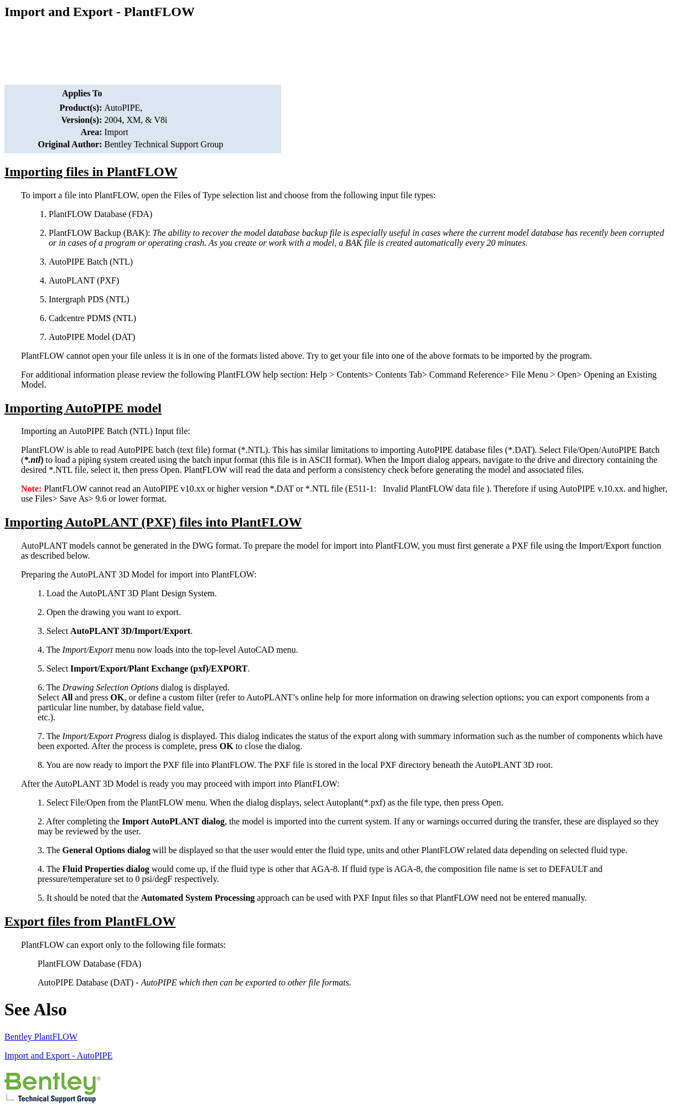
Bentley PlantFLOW (40, 1036)
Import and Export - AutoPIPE (58, 1055)
